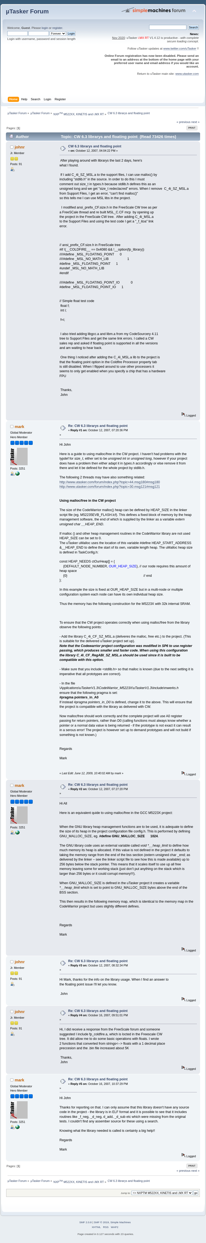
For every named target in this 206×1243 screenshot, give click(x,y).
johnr (20, 147)
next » (195, 122)
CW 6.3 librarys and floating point (94, 146)
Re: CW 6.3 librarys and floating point (98, 426)
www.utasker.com (187, 73)
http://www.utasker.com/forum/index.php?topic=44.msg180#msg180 (110, 482)
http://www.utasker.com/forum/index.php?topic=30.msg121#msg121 (110, 487)
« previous (183, 122)
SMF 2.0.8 (85, 1222)
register (57, 27)
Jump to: (126, 1193)
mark (19, 426)
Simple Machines (120, 1222)
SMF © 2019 (101, 1222)
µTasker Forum (27, 11)
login (45, 27)
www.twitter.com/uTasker (179, 48)
